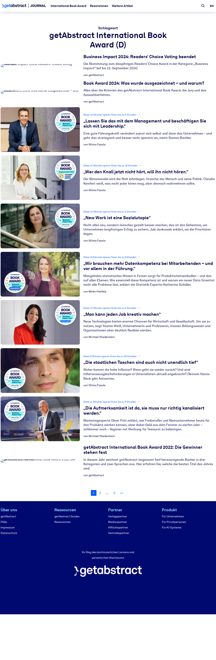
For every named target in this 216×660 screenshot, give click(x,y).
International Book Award (68, 6)
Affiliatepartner (118, 527)
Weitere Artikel (122, 6)
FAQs (4, 522)
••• (139, 114)
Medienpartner (117, 522)
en (212, 6)
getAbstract (8, 516)
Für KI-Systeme (171, 527)
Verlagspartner (117, 516)
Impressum (8, 527)
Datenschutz (9, 533)
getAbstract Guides (66, 516)
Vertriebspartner (118, 533)
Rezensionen (99, 6)
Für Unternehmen (173, 516)
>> (121, 493)
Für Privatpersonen (174, 522)
